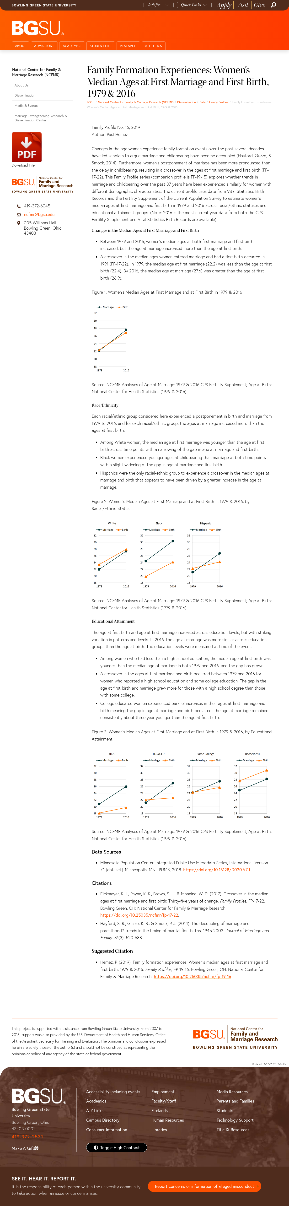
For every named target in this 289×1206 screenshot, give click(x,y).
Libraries (159, 1129)
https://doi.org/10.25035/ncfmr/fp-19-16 (192, 976)
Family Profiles (218, 102)
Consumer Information (106, 1129)
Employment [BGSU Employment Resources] (162, 1091)
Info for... (155, 5)
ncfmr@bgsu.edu (39, 214)
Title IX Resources (233, 1129)
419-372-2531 (27, 1136)
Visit (242, 5)
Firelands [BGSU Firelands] (159, 1110)
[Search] (273, 5)
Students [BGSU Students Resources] (225, 1110)
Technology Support (235, 1120)
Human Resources (167, 1120)
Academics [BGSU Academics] (96, 1101)
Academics (72, 45)
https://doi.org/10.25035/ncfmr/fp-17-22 (139, 915)
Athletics (153, 45)
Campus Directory (102, 1120)
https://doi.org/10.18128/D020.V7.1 (216, 869)
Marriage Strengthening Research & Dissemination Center (41, 118)
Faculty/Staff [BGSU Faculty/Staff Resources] (163, 1101)
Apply (224, 5)
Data (202, 102)
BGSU (90, 102)
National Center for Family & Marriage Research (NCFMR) (136, 102)
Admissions (44, 45)
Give (259, 5)
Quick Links (191, 5)
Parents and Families (235, 1101)
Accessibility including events (113, 1091)
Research (128, 45)
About (20, 45)
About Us (22, 85)
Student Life (101, 45)
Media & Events (26, 105)
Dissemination (186, 102)
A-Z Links (94, 1110)
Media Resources (232, 1091)
